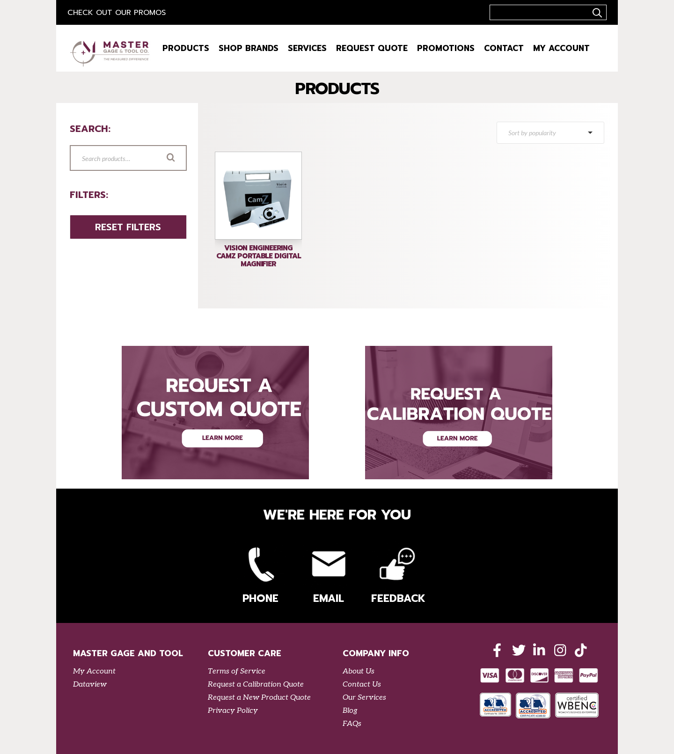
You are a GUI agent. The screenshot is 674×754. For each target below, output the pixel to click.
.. (595, 12)
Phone (260, 573)
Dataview (90, 684)
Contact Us (362, 684)
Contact (504, 48)
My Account (561, 48)
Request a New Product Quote (259, 697)
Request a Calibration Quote (256, 684)
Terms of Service (236, 671)
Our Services (364, 697)
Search (184, 158)
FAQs (352, 723)
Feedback (397, 573)
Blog (350, 710)
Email (328, 573)
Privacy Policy (233, 710)
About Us (358, 671)
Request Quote (372, 48)
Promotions (446, 48)
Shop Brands (248, 48)
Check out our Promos (116, 12)
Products (185, 48)
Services (307, 48)
